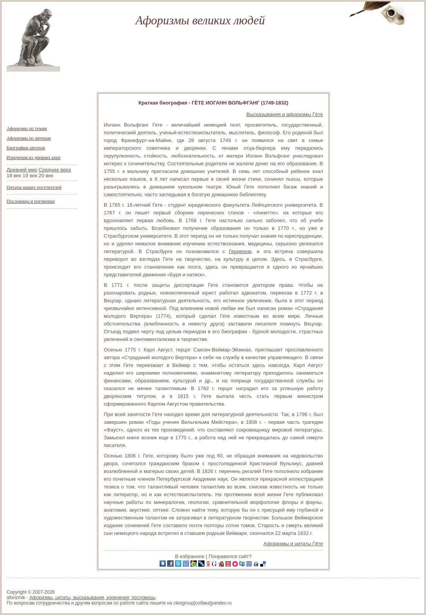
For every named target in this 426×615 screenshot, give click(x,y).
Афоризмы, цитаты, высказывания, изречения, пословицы (92, 597)
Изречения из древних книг (34, 157)
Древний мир (22, 170)
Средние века (55, 170)
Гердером (240, 251)
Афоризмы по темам (27, 128)
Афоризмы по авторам (29, 138)
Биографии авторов (26, 148)
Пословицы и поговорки (31, 201)
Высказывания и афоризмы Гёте (284, 114)
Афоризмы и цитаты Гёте (293, 543)
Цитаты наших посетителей (34, 187)
